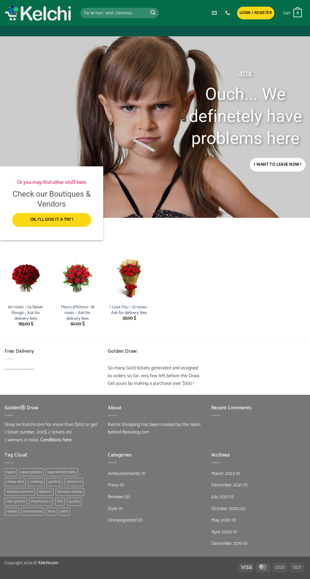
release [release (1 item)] (11, 511)
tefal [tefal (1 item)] (64, 511)
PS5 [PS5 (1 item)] (60, 502)
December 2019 (226, 544)
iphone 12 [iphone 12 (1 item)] (73, 482)
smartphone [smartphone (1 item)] (32, 511)
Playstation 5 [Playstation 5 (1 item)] (41, 502)
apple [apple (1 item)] (10, 472)
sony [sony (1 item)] (51, 511)
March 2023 (223, 473)
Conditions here (55, 440)
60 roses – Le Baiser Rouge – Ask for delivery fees (25, 312)
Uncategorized (122, 520)
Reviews (116, 497)
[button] (255, 13)
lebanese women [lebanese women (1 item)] (19, 492)
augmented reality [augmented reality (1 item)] (62, 472)
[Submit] (153, 13)
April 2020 (221, 532)
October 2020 (225, 509)
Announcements (124, 473)
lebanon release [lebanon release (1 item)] (70, 492)
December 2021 (226, 485)
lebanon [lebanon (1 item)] (45, 492)
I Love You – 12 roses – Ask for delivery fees (129, 310)
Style (112, 509)
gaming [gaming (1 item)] (54, 482)
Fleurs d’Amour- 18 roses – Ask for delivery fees (77, 312)
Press (113, 485)
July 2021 (220, 497)
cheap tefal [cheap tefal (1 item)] (15, 482)
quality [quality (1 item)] (74, 502)
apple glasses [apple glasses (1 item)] (31, 472)
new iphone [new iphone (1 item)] (15, 502)
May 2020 (221, 520)
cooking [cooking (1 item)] (36, 482)
